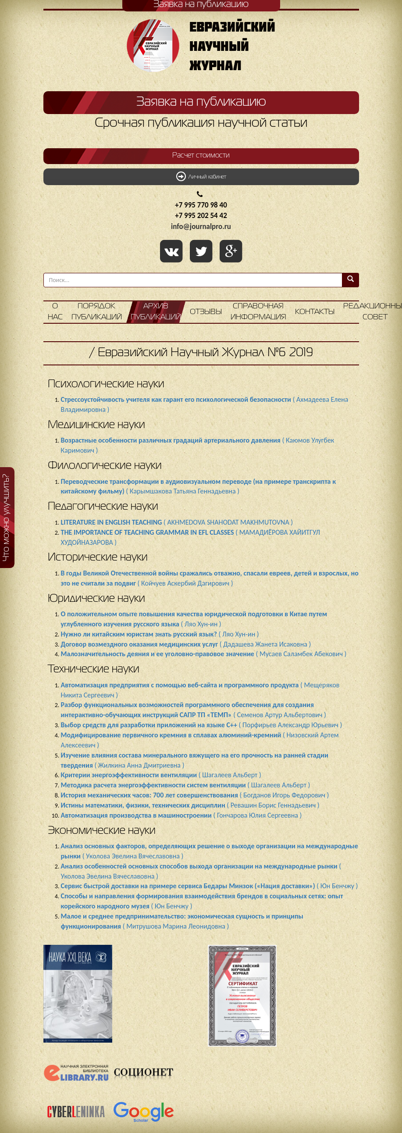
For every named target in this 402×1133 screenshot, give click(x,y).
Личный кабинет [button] (201, 176)
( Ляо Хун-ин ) (160, 634)
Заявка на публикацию (201, 102)
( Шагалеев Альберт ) (161, 775)
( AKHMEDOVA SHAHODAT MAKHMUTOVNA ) (177, 522)
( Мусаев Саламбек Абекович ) (204, 654)
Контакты (314, 312)
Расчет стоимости (201, 156)
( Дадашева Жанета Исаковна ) (186, 644)
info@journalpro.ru (201, 226)
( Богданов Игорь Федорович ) (195, 795)
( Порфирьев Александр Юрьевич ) (201, 725)
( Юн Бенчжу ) (209, 886)
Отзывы (206, 312)
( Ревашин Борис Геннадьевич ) (190, 805)
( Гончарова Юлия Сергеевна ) (181, 815)
